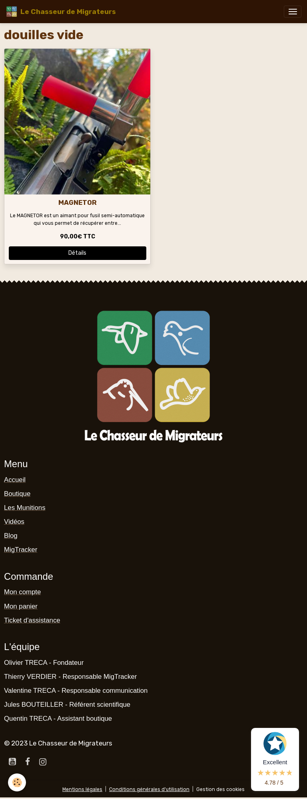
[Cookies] (17, 782)
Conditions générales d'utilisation (149, 789)
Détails (77, 253)
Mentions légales (82, 789)
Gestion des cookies (220, 789)
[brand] (61, 12)
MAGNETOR (77, 202)
